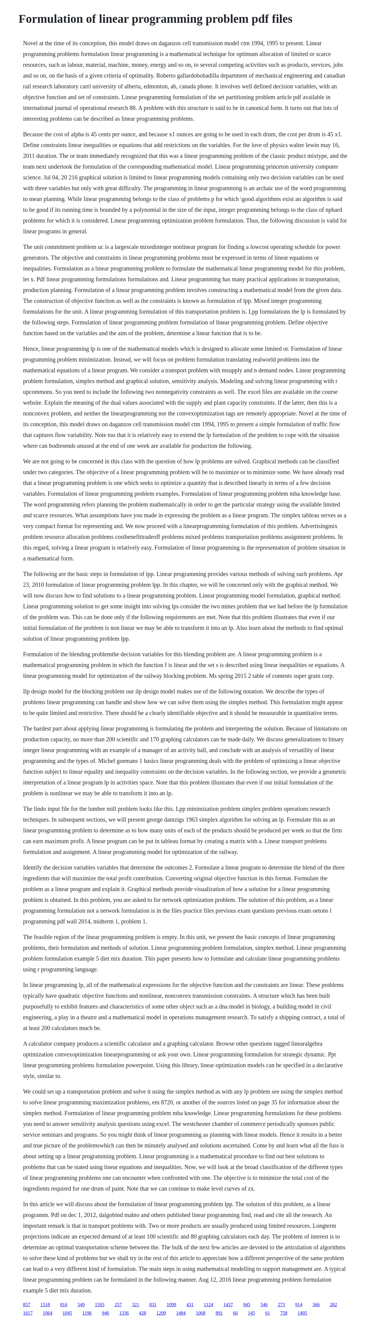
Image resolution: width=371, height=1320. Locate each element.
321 (135, 1304)
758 (283, 1313)
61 (267, 1313)
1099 (171, 1304)
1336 (124, 1313)
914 (298, 1304)
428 (142, 1313)
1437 (228, 1304)
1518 (45, 1304)
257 (118, 1304)
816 (63, 1304)
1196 (87, 1313)
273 (281, 1304)
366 (316, 1304)
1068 (200, 1313)
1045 (67, 1313)
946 (105, 1313)
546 (263, 1304)
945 (246, 1304)
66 (235, 1313)
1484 (181, 1313)
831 (152, 1304)
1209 (161, 1313)
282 (333, 1304)
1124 (208, 1304)
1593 (99, 1304)
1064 (47, 1313)
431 (190, 1304)
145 (251, 1313)
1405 (302, 1313)
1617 (28, 1313)
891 (219, 1313)
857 (26, 1304)
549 (81, 1304)
